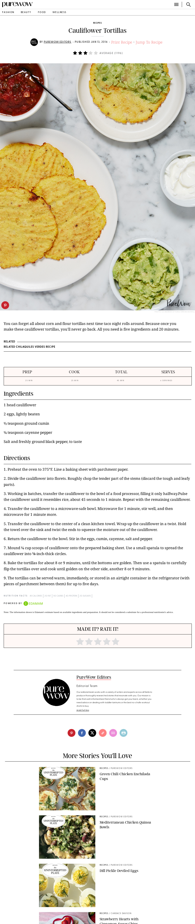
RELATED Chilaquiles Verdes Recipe (29, 347)
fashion (8, 12)
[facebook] (82, 733)
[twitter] (92, 733)
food (42, 12)
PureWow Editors (58, 42)
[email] (113, 733)
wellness (59, 12)
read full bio (82, 710)
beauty (26, 12)
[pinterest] (5, 305)
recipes (97, 23)
